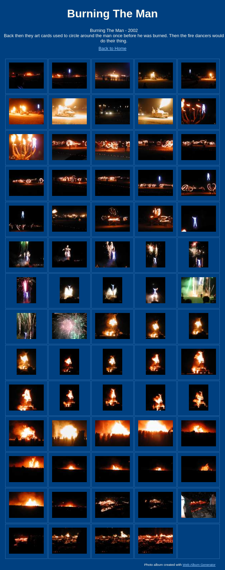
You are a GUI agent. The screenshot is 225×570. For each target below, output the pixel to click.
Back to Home (112, 48)
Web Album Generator (199, 565)
